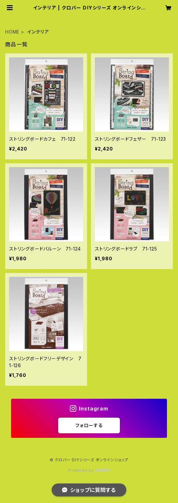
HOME (12, 32)
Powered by (89, 470)
